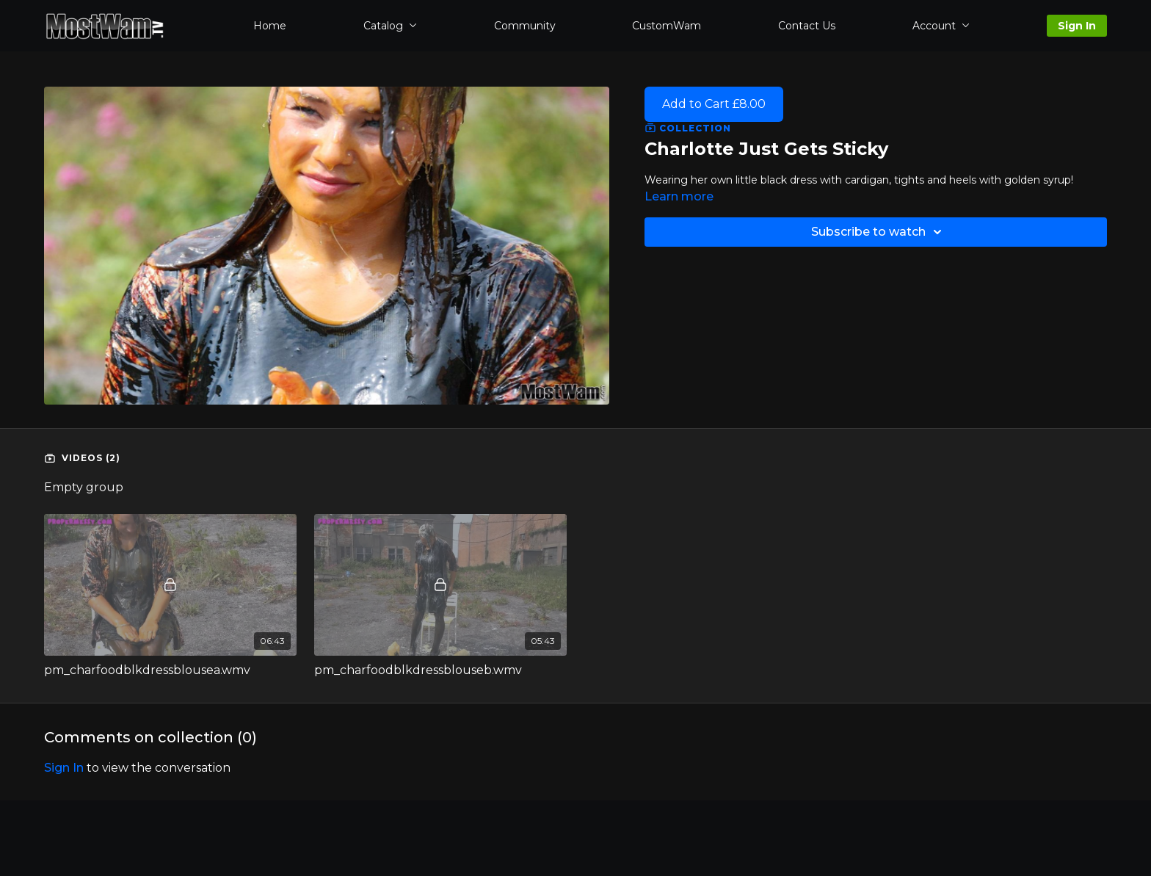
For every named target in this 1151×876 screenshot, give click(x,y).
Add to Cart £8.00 (714, 104)
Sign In (1077, 25)
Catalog (390, 25)
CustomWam (666, 25)
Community (525, 25)
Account (941, 25)
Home (269, 25)
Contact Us (806, 25)
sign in (64, 768)
